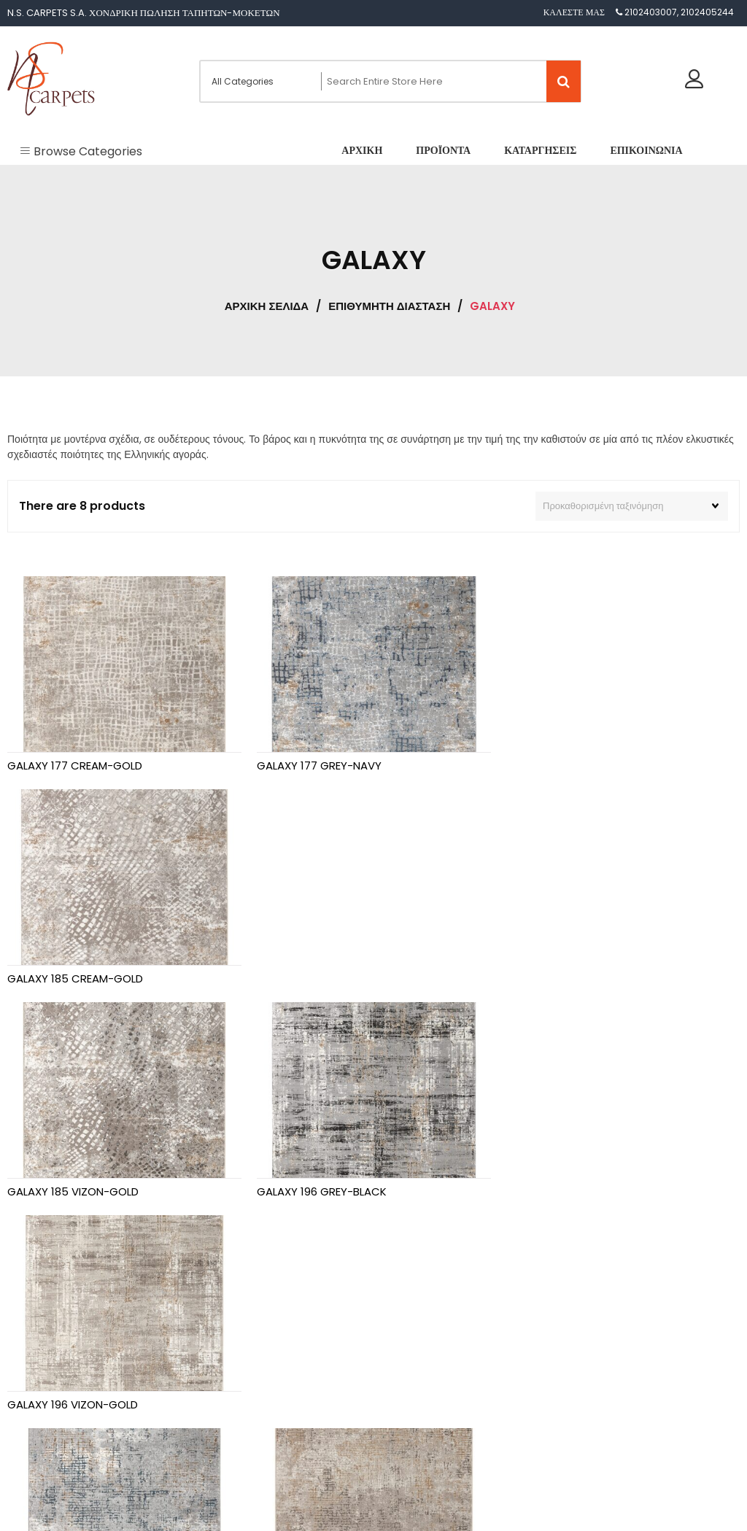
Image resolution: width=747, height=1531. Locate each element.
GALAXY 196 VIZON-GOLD (571, 977)
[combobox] (410, 1384)
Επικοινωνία (45, 1428)
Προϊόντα (40, 1370)
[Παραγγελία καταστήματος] (631, 506)
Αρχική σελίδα (267, 306)
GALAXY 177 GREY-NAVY (318, 765)
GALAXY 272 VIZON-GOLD (322, 1190)
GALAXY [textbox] (405, 1391)
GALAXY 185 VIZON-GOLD (73, 977)
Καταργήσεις (46, 1399)
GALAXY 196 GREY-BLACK (321, 977)
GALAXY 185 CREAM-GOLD (573, 765)
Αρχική (36, 1341)
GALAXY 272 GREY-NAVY (70, 1190)
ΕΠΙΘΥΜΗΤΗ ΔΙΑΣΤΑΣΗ (389, 306)
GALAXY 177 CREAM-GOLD (74, 765)
